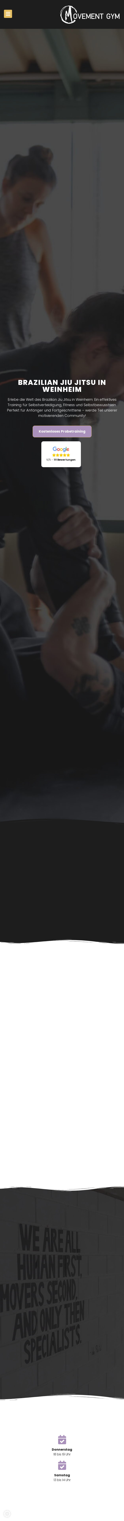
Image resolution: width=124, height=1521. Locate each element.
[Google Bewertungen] (61, 454)
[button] (7, 1514)
